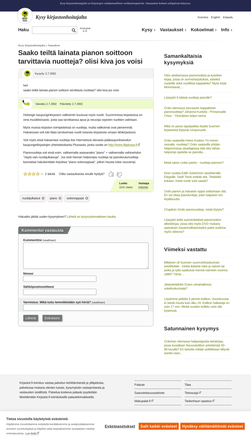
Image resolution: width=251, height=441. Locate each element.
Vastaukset (171, 29)
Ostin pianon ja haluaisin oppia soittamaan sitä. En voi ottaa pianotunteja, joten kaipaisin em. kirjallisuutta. (195, 195)
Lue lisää (40, 433)
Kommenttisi (32, 240)
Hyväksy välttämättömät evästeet (212, 426)
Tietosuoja (191, 393)
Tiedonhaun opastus (198, 401)
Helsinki (143, 187)
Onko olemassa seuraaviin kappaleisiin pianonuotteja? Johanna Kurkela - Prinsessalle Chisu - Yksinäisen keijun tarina (195, 111)
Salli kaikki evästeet (158, 426)
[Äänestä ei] (119, 175)
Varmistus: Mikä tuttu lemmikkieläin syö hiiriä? (57, 302)
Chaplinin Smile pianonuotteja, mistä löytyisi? (194, 209)
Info (225, 29)
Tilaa (188, 384)
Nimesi (28, 273)
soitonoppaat (75, 198)
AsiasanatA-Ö (85, 29)
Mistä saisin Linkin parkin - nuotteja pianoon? (194, 162)
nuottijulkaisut (31, 198)
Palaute (139, 384)
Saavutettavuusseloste (149, 393)
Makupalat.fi (142, 401)
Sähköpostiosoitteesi (38, 286)
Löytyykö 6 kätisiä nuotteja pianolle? (188, 97)
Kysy (147, 29)
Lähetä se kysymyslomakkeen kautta (91, 216)
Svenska (202, 17)
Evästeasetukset (119, 426)
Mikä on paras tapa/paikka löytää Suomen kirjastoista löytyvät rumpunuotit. (192, 128)
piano (53, 198)
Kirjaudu (228, 17)
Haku (23, 29)
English (215, 17)
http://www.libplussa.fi (122, 145)
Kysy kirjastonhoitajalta (31, 45)
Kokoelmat (202, 29)
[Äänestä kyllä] (111, 174)
